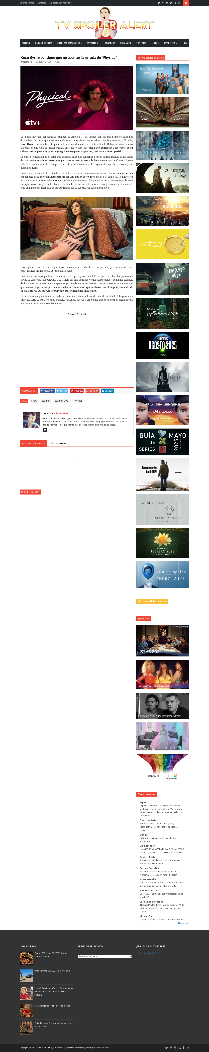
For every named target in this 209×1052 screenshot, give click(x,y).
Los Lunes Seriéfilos (151, 901)
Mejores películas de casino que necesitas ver (162, 919)
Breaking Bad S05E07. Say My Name (52, 970)
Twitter (62, 390)
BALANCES (125, 43)
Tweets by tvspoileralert (148, 953)
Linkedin (107, 390)
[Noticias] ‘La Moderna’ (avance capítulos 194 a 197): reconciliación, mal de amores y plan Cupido (162, 908)
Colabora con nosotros (60, 3)
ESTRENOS (92, 43)
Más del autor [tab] (58, 443)
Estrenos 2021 (62, 400)
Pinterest (77, 390)
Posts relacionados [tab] (33, 443)
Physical (78, 400)
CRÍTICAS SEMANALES (68, 43)
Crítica (34, 400)
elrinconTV (146, 916)
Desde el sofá (148, 857)
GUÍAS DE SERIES (43, 43)
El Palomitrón (147, 846)
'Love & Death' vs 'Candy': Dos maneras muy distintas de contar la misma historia (53, 991)
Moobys (144, 834)
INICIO (26, 43)
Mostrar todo (183, 923)
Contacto (41, 3)
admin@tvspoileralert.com (97, 1048)
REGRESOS (110, 43)
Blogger (80, 1048)
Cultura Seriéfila (149, 868)
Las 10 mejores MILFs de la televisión (52, 1005)
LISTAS (155, 43)
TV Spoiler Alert (39, 1048)
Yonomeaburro (148, 890)
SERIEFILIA (169, 43)
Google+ (92, 390)
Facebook (47, 390)
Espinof (144, 802)
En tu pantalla (148, 879)
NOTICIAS (141, 43)
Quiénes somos (27, 3)
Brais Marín (26, 62)
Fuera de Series (149, 820)
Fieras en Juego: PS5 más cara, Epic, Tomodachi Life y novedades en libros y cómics (159, 826)
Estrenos (46, 400)
